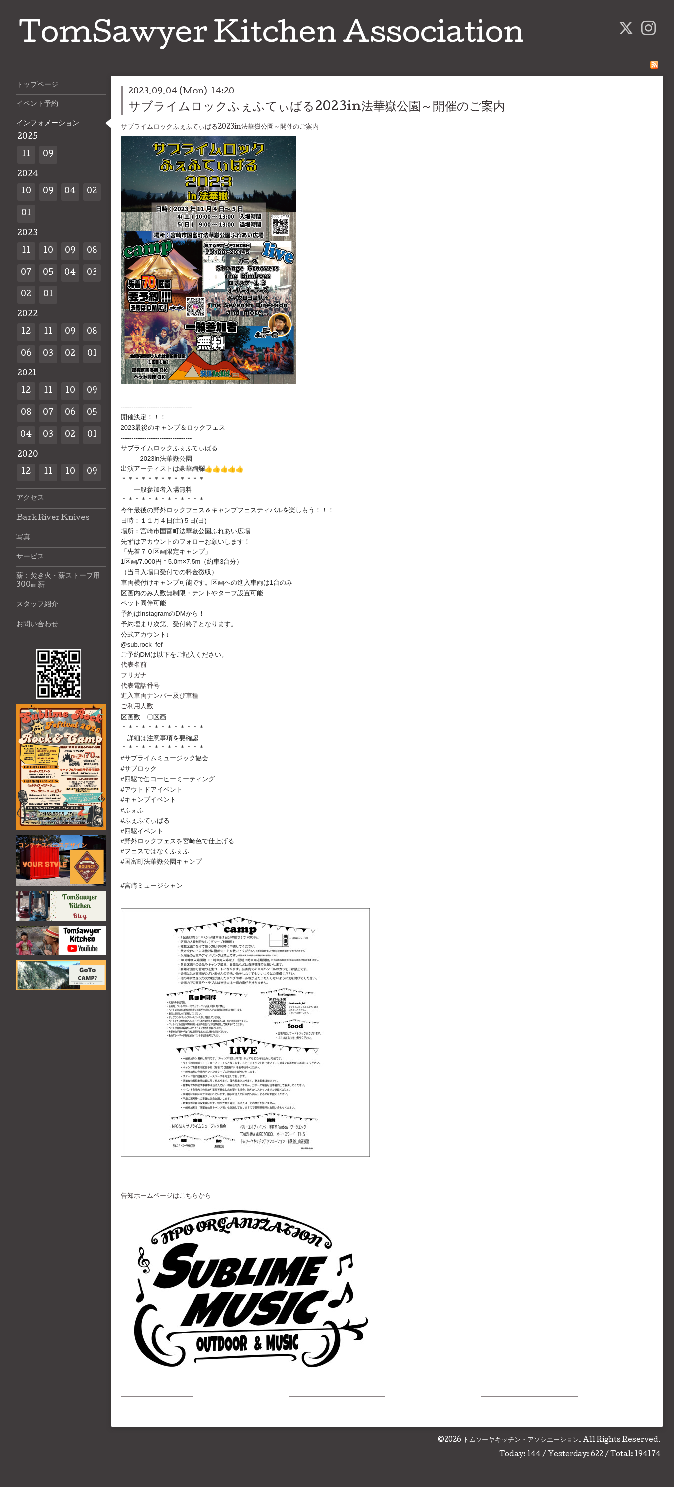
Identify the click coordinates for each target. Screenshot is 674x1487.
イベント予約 (37, 104)
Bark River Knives (53, 518)
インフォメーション (47, 124)
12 (26, 332)
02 (92, 191)
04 (70, 191)
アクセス (30, 498)
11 (26, 154)
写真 (23, 538)
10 (26, 191)
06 (26, 354)
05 (48, 273)
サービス (30, 557)
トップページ (37, 85)
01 (26, 213)
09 (48, 154)
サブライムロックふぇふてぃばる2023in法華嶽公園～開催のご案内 (316, 107)
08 (92, 251)
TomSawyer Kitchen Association (271, 36)
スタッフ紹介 (37, 605)
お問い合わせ (37, 625)
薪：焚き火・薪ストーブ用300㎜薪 (58, 580)
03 (92, 273)
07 (26, 273)
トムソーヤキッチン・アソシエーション (521, 1440)
